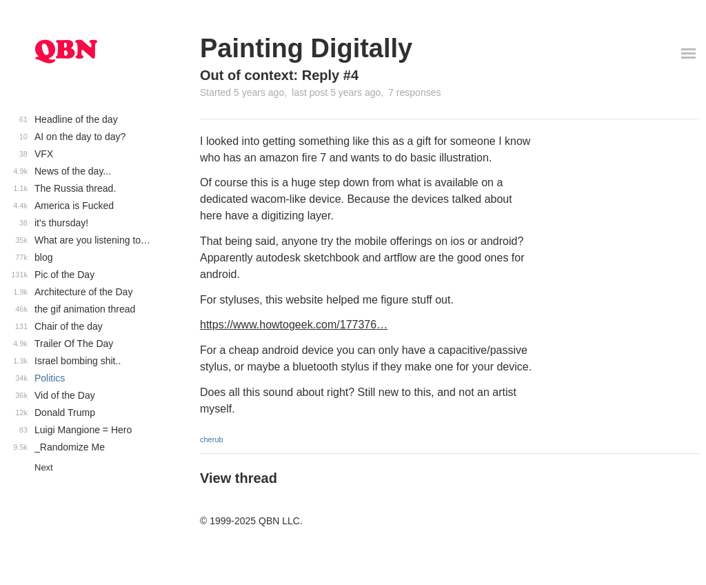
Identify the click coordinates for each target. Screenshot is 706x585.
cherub (211, 439)
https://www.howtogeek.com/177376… (293, 324)
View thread (238, 478)
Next (43, 467)
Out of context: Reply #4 (279, 75)
